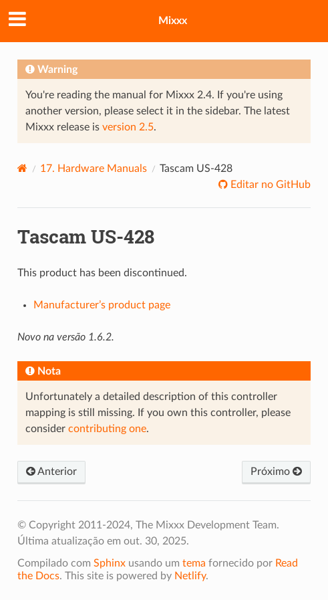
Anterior (51, 471)
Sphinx (110, 563)
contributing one (107, 428)
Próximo (276, 471)
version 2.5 (128, 127)
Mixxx (172, 20)
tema (194, 563)
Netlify (190, 576)
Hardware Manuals (93, 168)
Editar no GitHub (269, 184)
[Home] (22, 168)
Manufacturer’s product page (101, 305)
